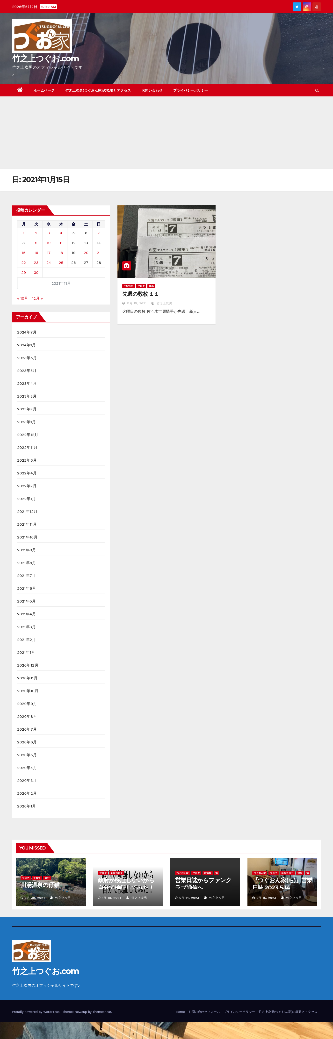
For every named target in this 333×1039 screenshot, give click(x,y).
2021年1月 (26, 652)
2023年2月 (27, 409)
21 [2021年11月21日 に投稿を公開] (99, 252)
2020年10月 (27, 691)
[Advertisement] (166, 133)
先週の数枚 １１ (140, 294)
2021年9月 (26, 550)
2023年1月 (26, 422)
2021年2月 (26, 639)
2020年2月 (27, 793)
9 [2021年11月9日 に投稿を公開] (36, 242)
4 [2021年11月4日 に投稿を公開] (61, 233)
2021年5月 (26, 601)
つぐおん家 (182, 873)
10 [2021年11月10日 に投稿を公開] (49, 242)
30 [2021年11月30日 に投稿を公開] (36, 272)
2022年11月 (27, 447)
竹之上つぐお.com (45, 58)
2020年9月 (27, 703)
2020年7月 (27, 729)
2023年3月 (27, 396)
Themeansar (102, 1012)
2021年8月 (26, 562)
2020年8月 (27, 716)
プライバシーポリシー (190, 90)
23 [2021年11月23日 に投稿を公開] (36, 262)
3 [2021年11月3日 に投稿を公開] (49, 233)
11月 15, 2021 (137, 303)
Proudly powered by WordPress (36, 1012)
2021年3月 (26, 627)
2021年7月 (26, 575)
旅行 (47, 878)
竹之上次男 (161, 303)
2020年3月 (27, 780)
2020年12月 (27, 665)
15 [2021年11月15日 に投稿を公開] (24, 252)
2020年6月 (27, 742)
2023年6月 (27, 358)
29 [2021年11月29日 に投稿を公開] (23, 272)
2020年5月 (27, 755)
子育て (37, 878)
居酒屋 (207, 873)
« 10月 (22, 298)
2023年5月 (27, 370)
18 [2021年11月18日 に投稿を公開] (61, 252)
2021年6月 (26, 588)
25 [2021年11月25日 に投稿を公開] (61, 262)
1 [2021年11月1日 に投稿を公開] (23, 233)
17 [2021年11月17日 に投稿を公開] (49, 252)
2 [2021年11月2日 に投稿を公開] (36, 233)
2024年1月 (26, 345)
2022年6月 (27, 460)
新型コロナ (117, 873)
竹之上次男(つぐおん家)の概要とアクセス (98, 90)
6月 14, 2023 (189, 898)
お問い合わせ (152, 90)
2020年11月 (27, 678)
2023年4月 (27, 383)
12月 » (37, 298)
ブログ (141, 286)
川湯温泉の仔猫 (40, 884)
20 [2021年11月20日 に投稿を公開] (86, 252)
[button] (317, 90)
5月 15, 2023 (266, 898)
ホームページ (44, 90)
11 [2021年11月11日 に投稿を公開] (60, 242)
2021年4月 (26, 614)
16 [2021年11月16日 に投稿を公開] (36, 252)
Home (180, 1012)
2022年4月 (27, 473)
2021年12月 (27, 511)
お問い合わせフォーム (204, 1012)
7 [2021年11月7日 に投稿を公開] (99, 233)
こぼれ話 (128, 286)
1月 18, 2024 (111, 898)
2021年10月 (27, 537)
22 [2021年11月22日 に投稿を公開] (23, 262)
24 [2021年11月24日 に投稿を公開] (48, 262)
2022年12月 (27, 434)
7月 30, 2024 (35, 898)
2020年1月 (26, 806)
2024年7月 (26, 332)
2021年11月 (27, 524)
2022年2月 (27, 486)
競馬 (151, 286)
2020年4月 (27, 767)
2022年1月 (26, 498)
